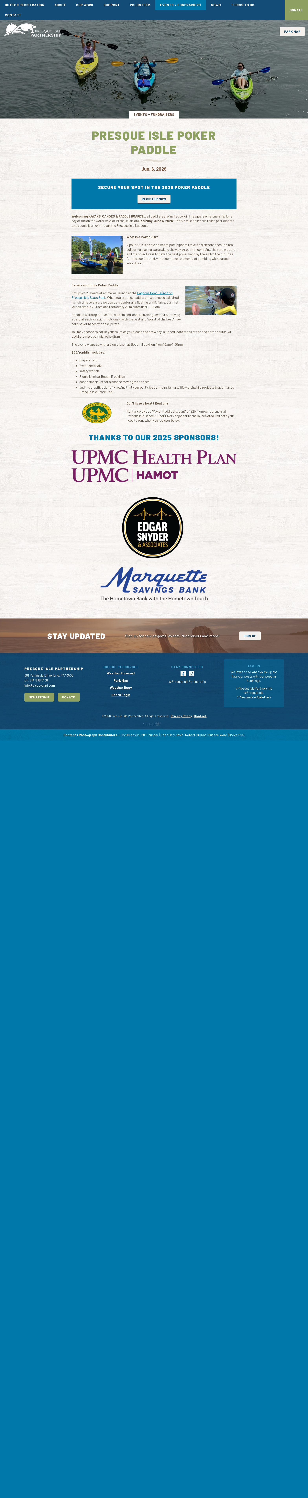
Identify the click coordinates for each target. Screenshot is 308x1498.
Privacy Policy (181, 1473)
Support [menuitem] (112, 5)
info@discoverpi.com (39, 1443)
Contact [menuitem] (13, 15)
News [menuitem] (216, 5)
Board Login (120, 1452)
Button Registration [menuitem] (24, 5)
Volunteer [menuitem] (140, 5)
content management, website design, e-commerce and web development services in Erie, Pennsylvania (154, 1481)
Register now (154, 199)
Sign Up (250, 1393)
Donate (296, 10)
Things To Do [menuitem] (242, 5)
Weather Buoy (121, 1445)
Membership (39, 1454)
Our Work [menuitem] (85, 5)
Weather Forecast (121, 1430)
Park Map (292, 31)
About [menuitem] (60, 5)
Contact (200, 1473)
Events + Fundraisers (154, 114)
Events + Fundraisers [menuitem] (180, 5)
